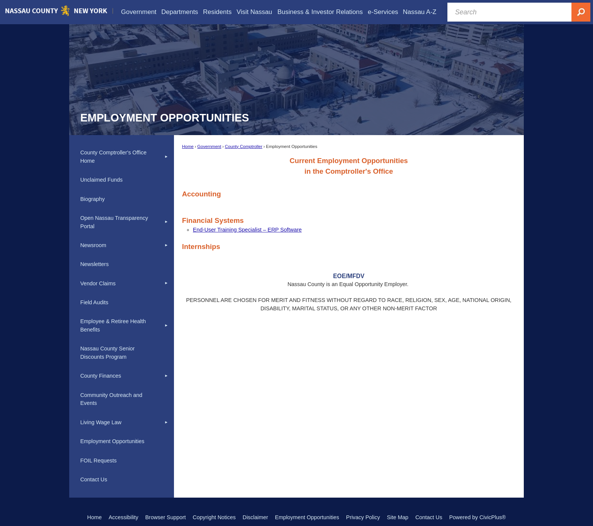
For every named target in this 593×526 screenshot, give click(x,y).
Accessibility (123, 517)
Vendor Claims (98, 283)
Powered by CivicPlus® (477, 517)
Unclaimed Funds (101, 180)
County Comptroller (243, 146)
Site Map (397, 517)
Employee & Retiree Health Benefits (113, 325)
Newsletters (94, 264)
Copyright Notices (214, 517)
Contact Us (93, 479)
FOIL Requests (98, 461)
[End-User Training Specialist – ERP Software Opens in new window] (247, 230)
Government (209, 146)
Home (188, 146)
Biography (92, 199)
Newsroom (93, 245)
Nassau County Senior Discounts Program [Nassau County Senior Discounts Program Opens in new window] (107, 352)
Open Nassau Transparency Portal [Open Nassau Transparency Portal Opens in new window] (114, 222)
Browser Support (165, 517)
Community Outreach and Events (111, 399)
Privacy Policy (363, 517)
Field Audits (94, 302)
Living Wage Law (100, 422)
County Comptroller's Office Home (113, 156)
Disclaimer (255, 517)
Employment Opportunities (112, 441)
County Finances (100, 376)
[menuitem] (139, 12)
